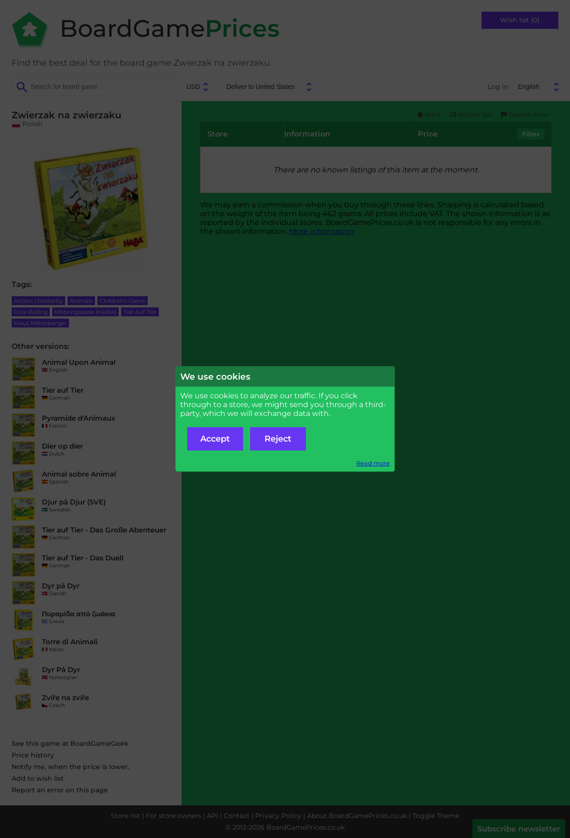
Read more (373, 463)
